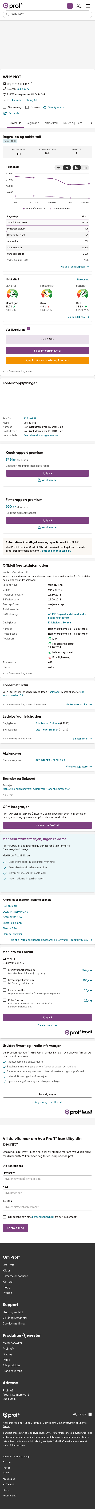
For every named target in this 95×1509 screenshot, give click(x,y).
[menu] (88, 6)
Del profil (11, 113)
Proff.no (6, 1462)
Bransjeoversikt (12, 1371)
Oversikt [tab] (15, 123)
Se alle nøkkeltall (78, 317)
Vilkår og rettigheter (15, 1318)
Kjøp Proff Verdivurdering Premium (47, 360)
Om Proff (8, 1265)
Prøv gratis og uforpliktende (47, 1102)
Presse (7, 1292)
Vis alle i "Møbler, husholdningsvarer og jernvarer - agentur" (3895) (51, 940)
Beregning (83, 279)
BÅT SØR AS (10, 906)
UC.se (6, 1490)
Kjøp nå (47, 473)
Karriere (8, 1281)
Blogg (6, 1287)
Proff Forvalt (9, 1484)
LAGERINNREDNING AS (15, 911)
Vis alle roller (82, 738)
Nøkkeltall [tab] (51, 123)
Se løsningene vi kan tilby (56, 550)
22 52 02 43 (23, 89)
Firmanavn (9, 1172)
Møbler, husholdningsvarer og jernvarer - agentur (30, 789)
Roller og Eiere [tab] (72, 123)
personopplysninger (43, 1217)
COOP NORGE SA (12, 917)
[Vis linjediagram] (77, 167)
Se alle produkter (47, 1025)
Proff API (9, 1348)
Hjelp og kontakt (13, 1312)
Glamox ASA (10, 928)
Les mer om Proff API (47, 825)
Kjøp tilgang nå (47, 1094)
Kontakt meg (15, 1228)
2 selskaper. (54, 692)
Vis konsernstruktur (79, 704)
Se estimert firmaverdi (47, 350)
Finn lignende (53, 107)
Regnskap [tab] (32, 123)
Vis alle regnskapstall (74, 266)
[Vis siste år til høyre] (67, 167)
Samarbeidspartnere (15, 1276)
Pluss (6, 1359)
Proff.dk (6, 1468)
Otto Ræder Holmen (46, 729)
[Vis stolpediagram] (85, 167)
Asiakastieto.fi (10, 1496)
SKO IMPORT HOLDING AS (50, 760)
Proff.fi (6, 1473)
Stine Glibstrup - (34, 1422)
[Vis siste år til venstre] (58, 167)
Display (7, 1354)
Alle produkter (11, 1365)
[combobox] (51, 14)
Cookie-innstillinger (14, 1323)
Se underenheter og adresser (41, 435)
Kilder (6, 1270)
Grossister (64, 789)
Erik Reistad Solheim (60, 622)
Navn (6, 1187)
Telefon (7, 1201)
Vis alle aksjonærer (79, 766)
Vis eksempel (47, 480)
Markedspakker (12, 1343)
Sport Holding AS (12, 922)
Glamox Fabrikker (12, 934)
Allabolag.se (9, 1479)
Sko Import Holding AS (24, 100)
